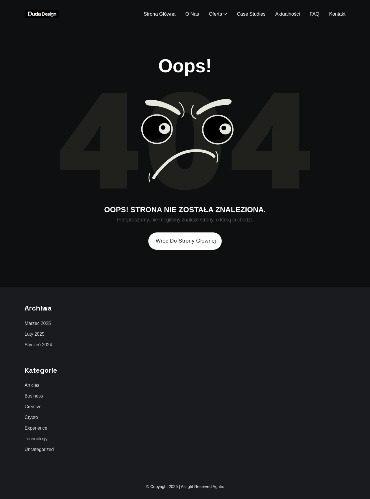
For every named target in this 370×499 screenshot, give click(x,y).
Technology (36, 439)
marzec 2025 (38, 323)
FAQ (314, 14)
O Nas (192, 14)
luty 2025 (35, 334)
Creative (33, 406)
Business (34, 396)
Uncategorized (39, 449)
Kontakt (337, 14)
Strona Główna (159, 14)
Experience (36, 428)
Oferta (215, 14)
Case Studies (251, 14)
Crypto (31, 417)
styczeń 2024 (38, 345)
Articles (32, 385)
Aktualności (287, 14)
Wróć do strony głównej (186, 241)
